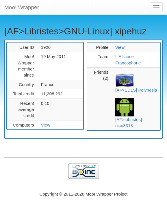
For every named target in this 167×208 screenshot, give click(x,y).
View (45, 124)
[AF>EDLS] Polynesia (136, 90)
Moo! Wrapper (21, 7)
